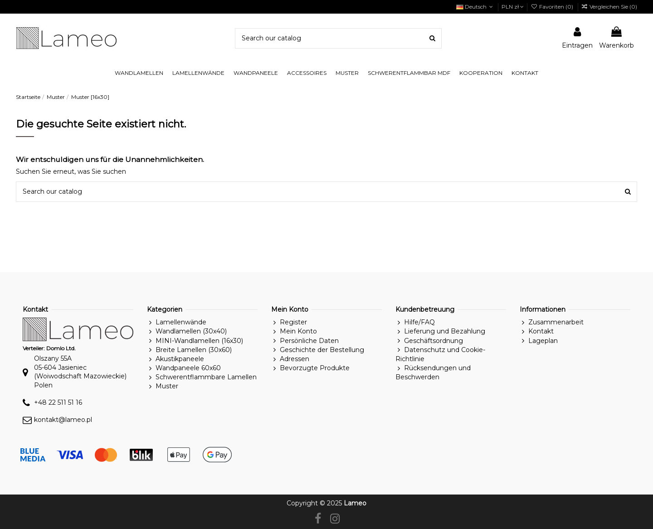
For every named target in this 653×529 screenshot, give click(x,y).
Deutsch (475, 6)
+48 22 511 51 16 (58, 402)
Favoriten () (552, 6)
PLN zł (513, 6)
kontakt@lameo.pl (63, 420)
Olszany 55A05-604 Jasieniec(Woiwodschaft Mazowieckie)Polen (80, 371)
